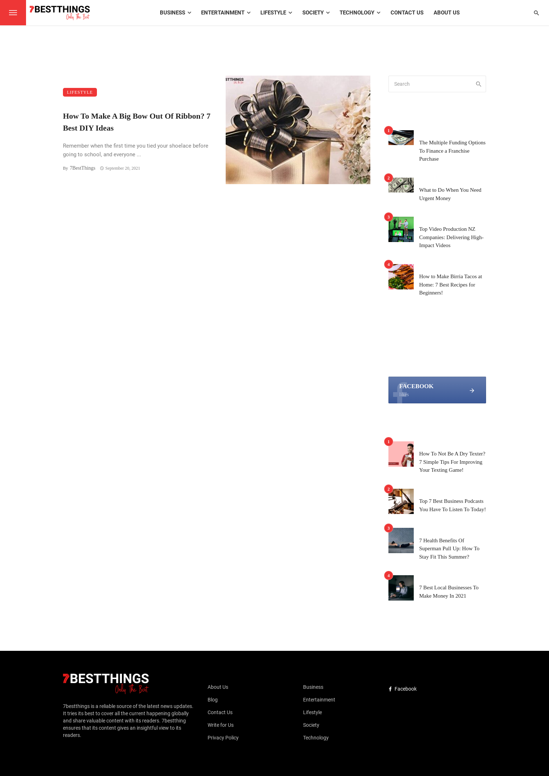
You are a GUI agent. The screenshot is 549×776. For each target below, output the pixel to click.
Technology (357, 12)
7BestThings (82, 168)
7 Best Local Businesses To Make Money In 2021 (448, 592)
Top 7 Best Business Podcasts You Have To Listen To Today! (452, 505)
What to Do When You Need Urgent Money (450, 194)
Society (313, 12)
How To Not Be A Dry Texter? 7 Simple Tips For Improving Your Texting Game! (452, 462)
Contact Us (407, 12)
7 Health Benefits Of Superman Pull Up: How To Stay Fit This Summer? (449, 549)
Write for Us (221, 725)
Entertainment (222, 12)
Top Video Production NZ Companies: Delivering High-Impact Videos (451, 237)
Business (172, 12)
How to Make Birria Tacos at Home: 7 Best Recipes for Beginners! (450, 284)
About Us (447, 12)
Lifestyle (273, 12)
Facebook (403, 689)
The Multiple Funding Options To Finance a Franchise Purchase (452, 151)
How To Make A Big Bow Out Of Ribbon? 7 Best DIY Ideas (136, 122)
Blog (213, 700)
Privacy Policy (223, 738)
